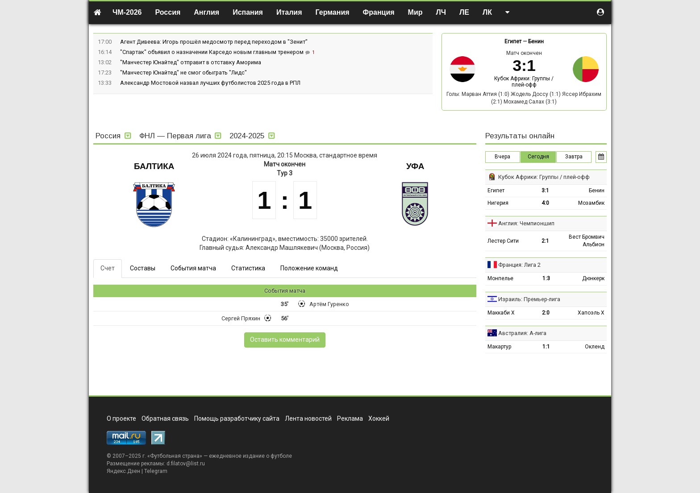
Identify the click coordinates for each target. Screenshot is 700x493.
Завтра (574, 156)
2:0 (546, 313)
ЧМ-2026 (127, 12)
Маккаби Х (501, 313)
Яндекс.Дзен (123, 471)
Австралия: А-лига (522, 333)
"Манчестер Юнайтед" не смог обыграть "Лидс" (183, 72)
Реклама (350, 418)
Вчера (502, 156)
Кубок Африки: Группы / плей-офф (524, 81)
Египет (512, 41)
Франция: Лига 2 (519, 264)
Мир (415, 12)
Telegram (155, 471)
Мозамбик (591, 203)
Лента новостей (308, 418)
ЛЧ (441, 12)
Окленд (594, 347)
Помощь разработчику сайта (236, 418)
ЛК (487, 12)
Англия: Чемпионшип (526, 223)
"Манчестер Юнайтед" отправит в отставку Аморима (190, 62)
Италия (289, 12)
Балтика (154, 166)
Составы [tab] (142, 268)
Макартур (499, 347)
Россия (168, 12)
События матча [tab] (193, 268)
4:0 (545, 203)
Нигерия (498, 203)
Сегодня (538, 156)
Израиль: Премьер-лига (529, 299)
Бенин (536, 41)
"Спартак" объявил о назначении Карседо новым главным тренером (212, 52)
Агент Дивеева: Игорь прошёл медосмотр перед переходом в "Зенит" (214, 41)
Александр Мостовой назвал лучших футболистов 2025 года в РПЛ (210, 82)
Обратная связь (165, 418)
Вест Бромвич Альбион (586, 241)
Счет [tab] (107, 268)
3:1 (545, 190)
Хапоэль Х (591, 313)
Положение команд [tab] (309, 268)
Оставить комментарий (285, 339)
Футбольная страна (175, 456)
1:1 (546, 347)
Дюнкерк (593, 278)
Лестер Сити (503, 241)
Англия (206, 12)
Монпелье (500, 278)
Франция (379, 12)
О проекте (121, 418)
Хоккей (378, 418)
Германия (333, 12)
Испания (248, 12)
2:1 (545, 241)
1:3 (546, 278)
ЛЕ (464, 12)
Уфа (415, 166)
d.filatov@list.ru (186, 463)
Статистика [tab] (248, 268)
